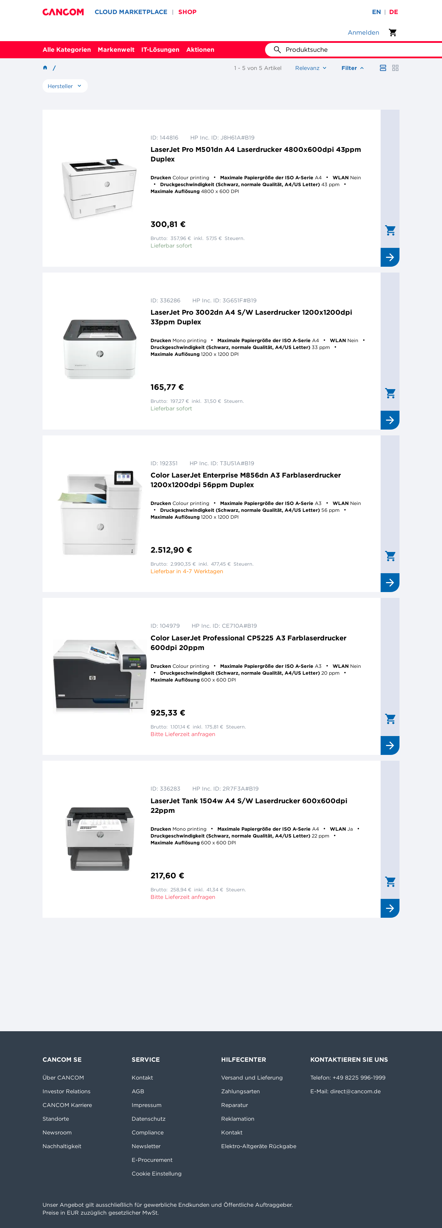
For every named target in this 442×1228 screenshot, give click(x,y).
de (393, 12)
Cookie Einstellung (157, 1173)
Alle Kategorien (67, 49)
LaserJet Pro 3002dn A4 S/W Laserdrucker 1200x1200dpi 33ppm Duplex (251, 317)
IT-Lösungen (160, 49)
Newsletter (146, 1146)
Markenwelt (116, 49)
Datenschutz (149, 1118)
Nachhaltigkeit (62, 1146)
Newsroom (57, 1132)
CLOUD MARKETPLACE (131, 12)
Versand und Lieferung (252, 1077)
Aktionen (200, 49)
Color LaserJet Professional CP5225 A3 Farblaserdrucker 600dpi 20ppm (248, 643)
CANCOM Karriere (67, 1104)
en (376, 12)
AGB (138, 1091)
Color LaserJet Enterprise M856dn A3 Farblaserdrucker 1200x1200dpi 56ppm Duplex (246, 480)
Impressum (147, 1104)
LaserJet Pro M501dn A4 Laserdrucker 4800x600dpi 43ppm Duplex (256, 154)
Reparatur (234, 1104)
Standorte (56, 1118)
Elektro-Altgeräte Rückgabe (258, 1146)
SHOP (187, 12)
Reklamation (237, 1118)
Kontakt (142, 1077)
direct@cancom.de (355, 1091)
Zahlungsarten (240, 1091)
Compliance (148, 1132)
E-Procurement (152, 1159)
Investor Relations (67, 1091)
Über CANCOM (63, 1077)
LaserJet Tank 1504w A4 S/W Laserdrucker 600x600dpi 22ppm (249, 805)
